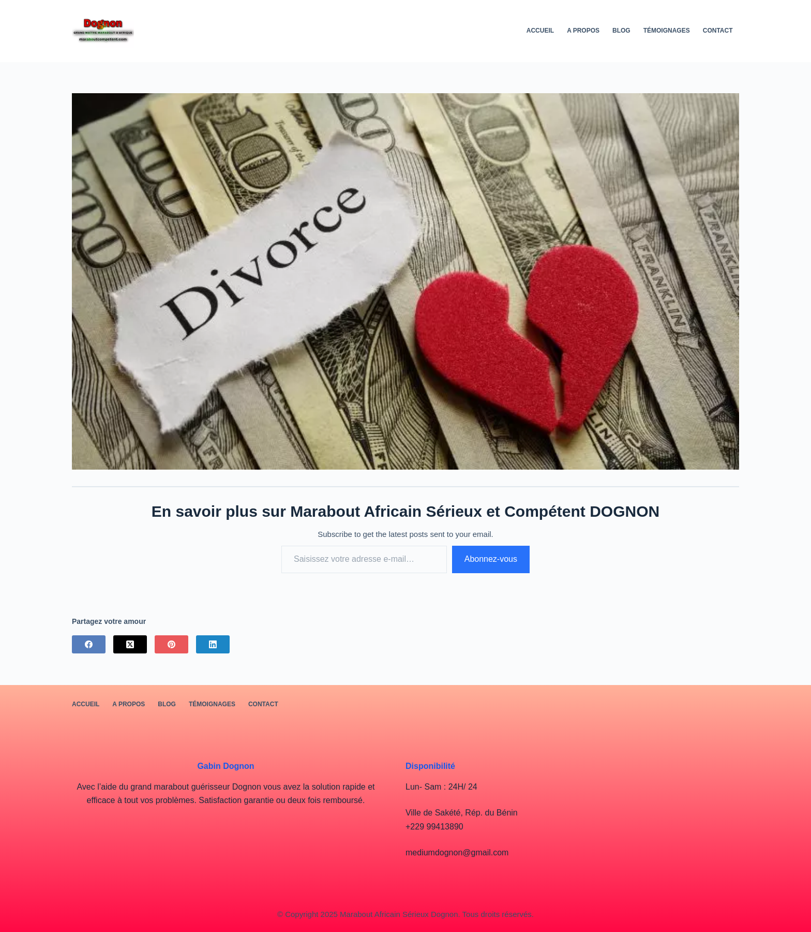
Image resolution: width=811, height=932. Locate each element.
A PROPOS (583, 30)
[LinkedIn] (213, 644)
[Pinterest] (171, 644)
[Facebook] (89, 644)
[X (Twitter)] (130, 644)
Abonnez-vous (490, 559)
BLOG (621, 30)
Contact (718, 30)
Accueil (540, 30)
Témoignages (666, 30)
